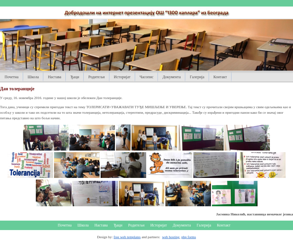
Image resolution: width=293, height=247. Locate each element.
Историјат (122, 77)
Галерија (197, 77)
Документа (171, 77)
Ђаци (74, 77)
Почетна (12, 77)
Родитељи (96, 77)
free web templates (127, 237)
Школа (33, 77)
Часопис (147, 77)
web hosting (170, 237)
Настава (54, 77)
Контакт (220, 77)
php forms (188, 237)
